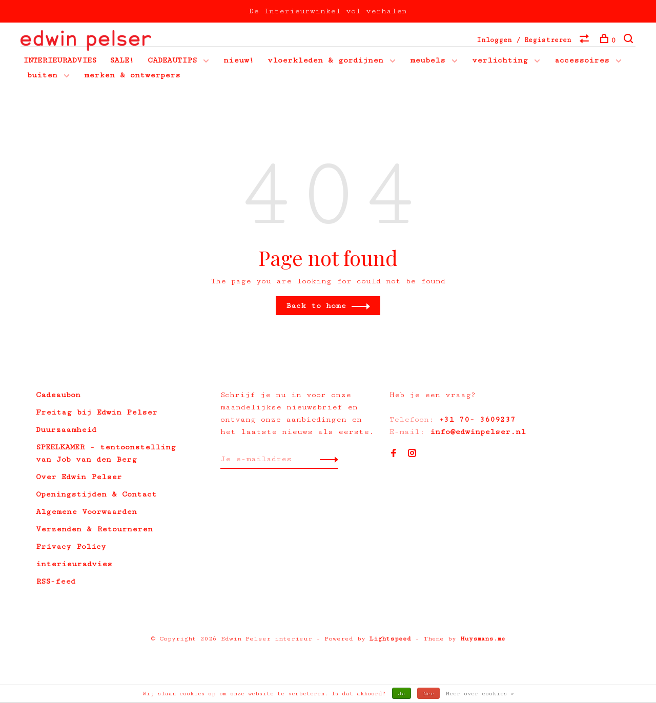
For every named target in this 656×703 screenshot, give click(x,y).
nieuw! (238, 60)
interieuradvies (74, 564)
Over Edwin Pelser (79, 476)
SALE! (122, 60)
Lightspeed (390, 639)
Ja (401, 693)
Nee (428, 693)
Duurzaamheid (66, 429)
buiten (42, 75)
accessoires (582, 60)
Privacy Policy (71, 546)
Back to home (316, 305)
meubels (427, 60)
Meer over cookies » (480, 693)
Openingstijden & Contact (96, 494)
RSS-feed (55, 581)
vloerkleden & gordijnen (325, 60)
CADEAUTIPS (172, 60)
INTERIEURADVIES (59, 60)
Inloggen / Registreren (524, 40)
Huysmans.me (482, 639)
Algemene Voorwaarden (86, 511)
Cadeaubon (58, 394)
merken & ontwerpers (132, 75)
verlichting (500, 60)
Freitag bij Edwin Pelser (96, 412)
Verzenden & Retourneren (94, 529)
